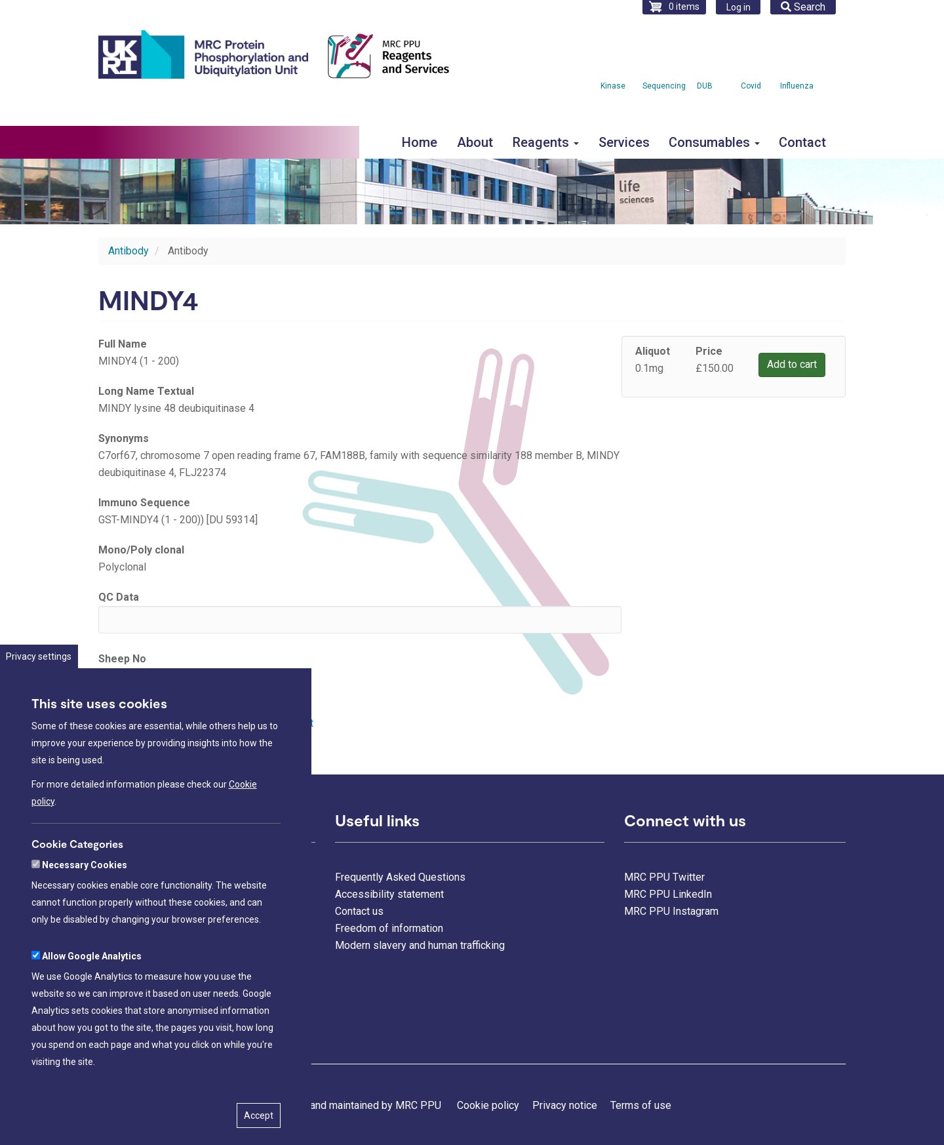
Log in (738, 7)
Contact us (359, 911)
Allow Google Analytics (92, 1001)
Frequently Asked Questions (400, 877)
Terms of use (640, 1105)
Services (624, 142)
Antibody (128, 251)
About (475, 142)
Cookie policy (488, 1105)
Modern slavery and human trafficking (420, 945)
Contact (802, 142)
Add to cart (792, 364)
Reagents (546, 142)
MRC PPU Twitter (664, 877)
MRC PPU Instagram (671, 911)
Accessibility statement (389, 894)
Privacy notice (564, 1105)
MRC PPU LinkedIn (668, 894)
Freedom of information (389, 928)
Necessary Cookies (84, 910)
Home (419, 142)
